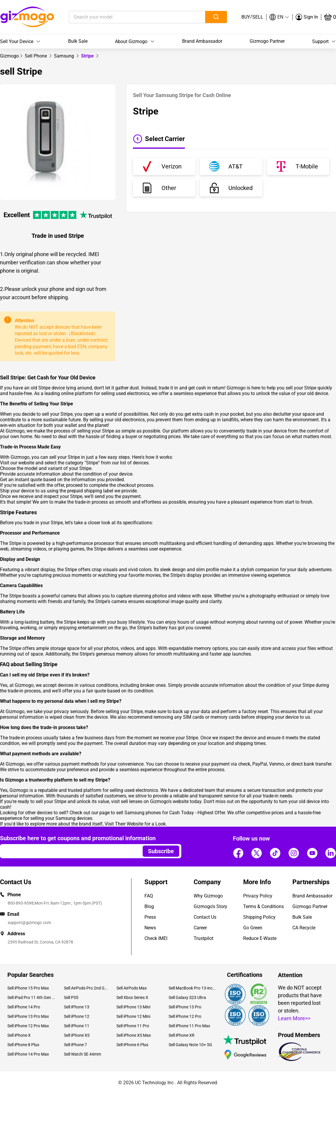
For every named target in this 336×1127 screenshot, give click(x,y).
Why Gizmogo (208, 896)
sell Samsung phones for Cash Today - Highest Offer (170, 812)
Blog (149, 906)
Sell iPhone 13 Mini (133, 1007)
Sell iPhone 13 (76, 1007)
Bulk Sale (78, 41)
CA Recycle (303, 928)
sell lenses (131, 801)
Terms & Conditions (263, 906)
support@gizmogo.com (29, 922)
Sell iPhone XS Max (133, 1035)
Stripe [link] (88, 56)
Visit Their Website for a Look (135, 824)
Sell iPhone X (19, 1035)
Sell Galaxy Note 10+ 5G (190, 1044)
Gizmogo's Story (210, 906)
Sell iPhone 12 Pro (185, 1016)
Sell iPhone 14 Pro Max (28, 1054)
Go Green (252, 928)
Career (200, 928)
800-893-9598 (21, 903)
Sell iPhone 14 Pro (23, 1007)
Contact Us (205, 917)
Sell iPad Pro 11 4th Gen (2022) (31, 997)
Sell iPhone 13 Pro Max (28, 1016)
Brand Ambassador (202, 41)
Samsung (64, 56)
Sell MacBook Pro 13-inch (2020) (192, 988)
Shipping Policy (259, 917)
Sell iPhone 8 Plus (23, 1044)
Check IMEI (155, 938)
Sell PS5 (71, 997)
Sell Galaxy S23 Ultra (187, 997)
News (150, 928)
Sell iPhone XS (77, 1035)
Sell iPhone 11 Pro (132, 1025)
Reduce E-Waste (259, 938)
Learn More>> (294, 1018)
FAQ (148, 896)
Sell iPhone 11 (76, 1025)
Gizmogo (9, 56)
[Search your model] (128, 17)
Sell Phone (36, 56)
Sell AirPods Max (131, 988)
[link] (9, 56)
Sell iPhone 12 (76, 1016)
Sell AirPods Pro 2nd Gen (85, 988)
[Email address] (68, 851)
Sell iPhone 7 (75, 1044)
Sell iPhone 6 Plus (132, 1044)
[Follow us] (238, 853)
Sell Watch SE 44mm (82, 1054)
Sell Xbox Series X (132, 997)
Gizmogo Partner (267, 41)
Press (150, 917)
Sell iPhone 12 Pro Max (28, 1025)
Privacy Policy (257, 896)
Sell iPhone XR (182, 1035)
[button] (279, 17)
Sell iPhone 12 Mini (133, 1016)
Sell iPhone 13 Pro (185, 1007)
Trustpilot (203, 938)
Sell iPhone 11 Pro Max (189, 1025)
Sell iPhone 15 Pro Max (28, 988)
